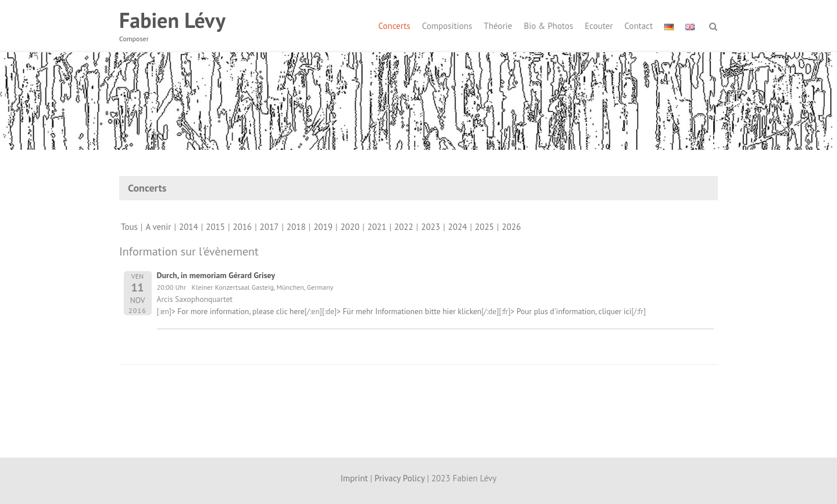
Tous (129, 226)
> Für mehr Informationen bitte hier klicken (409, 311)
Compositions (447, 25)
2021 (377, 226)
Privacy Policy (399, 478)
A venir (158, 226)
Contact (638, 25)
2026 (511, 226)
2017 (269, 226)
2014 (188, 226)
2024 (457, 226)
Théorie (498, 25)
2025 (484, 226)
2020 (350, 226)
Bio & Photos (548, 25)
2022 (403, 226)
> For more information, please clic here (238, 311)
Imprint (354, 478)
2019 (322, 226)
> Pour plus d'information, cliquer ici (570, 311)
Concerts (394, 25)
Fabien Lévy (172, 20)
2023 (431, 226)
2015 (215, 226)
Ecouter (599, 25)
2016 (242, 226)
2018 (296, 226)
